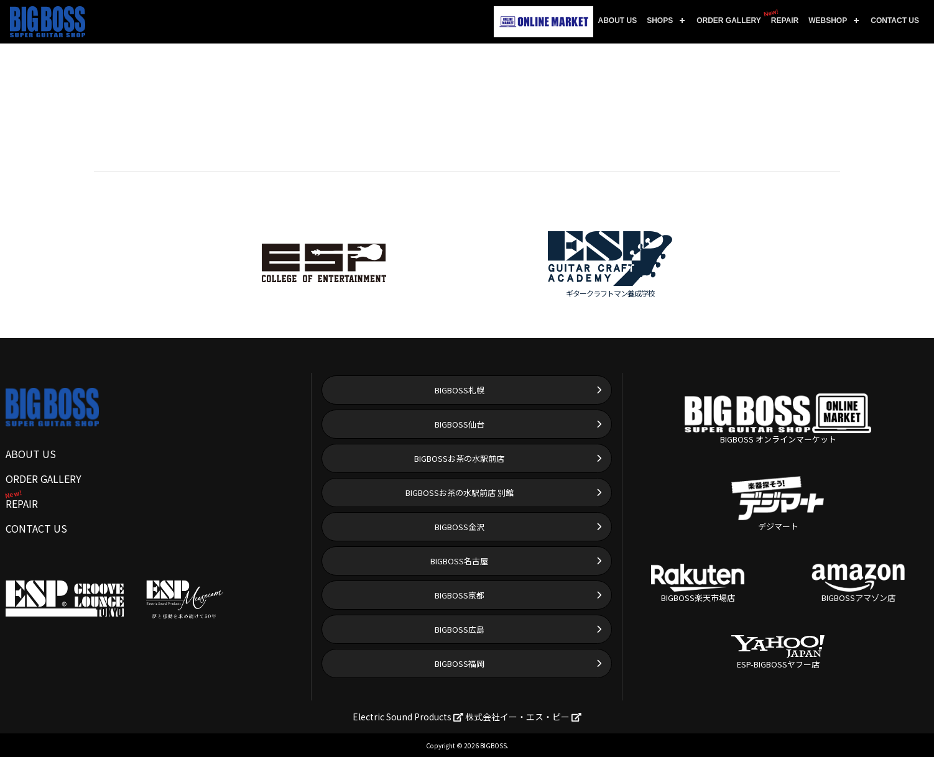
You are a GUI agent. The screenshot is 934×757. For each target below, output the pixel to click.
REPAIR (782, 16)
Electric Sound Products (408, 716)
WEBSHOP (827, 20)
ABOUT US (617, 20)
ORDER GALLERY (728, 20)
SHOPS (660, 20)
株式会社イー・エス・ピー (523, 716)
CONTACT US (895, 20)
